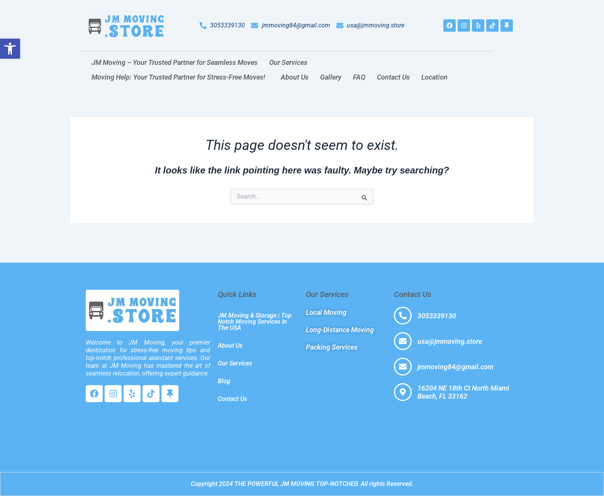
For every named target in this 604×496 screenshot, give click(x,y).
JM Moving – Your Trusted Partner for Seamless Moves (175, 62)
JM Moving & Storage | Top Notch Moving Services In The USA (255, 321)
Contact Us (393, 77)
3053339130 (436, 316)
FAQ (359, 77)
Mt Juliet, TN (441, 427)
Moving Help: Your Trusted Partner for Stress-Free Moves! (178, 77)
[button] (290, 62)
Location (434, 77)
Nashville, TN (423, 414)
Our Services (288, 62)
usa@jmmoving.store (449, 341)
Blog (224, 381)
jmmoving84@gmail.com (455, 367)
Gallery (330, 77)
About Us (295, 77)
